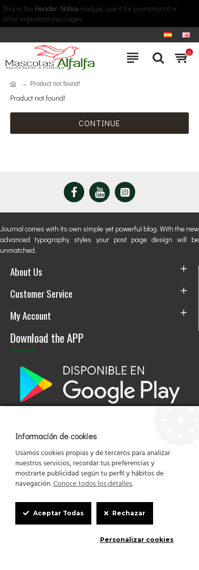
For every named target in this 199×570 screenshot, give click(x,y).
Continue (99, 122)
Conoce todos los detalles (92, 484)
